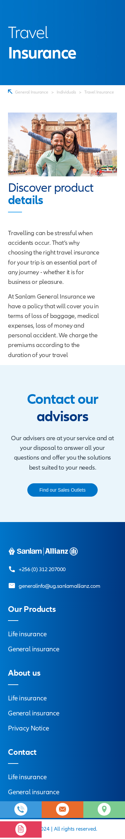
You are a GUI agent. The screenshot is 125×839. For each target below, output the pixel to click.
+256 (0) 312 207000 (42, 569)
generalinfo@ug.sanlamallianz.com (59, 586)
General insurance (33, 649)
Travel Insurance (99, 92)
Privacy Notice (28, 728)
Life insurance (27, 634)
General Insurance (31, 92)
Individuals (66, 92)
